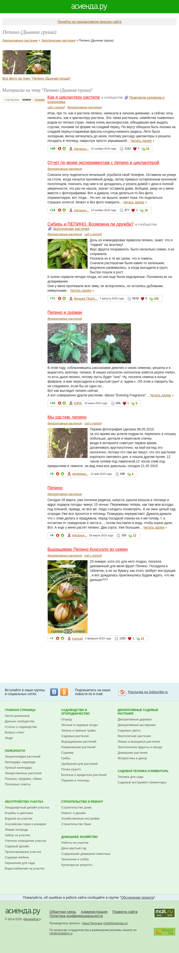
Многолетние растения (134, 736)
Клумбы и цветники (19, 813)
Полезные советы (18, 784)
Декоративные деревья (135, 719)
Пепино (55, 487)
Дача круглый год (73, 848)
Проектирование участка (23, 852)
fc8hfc (78, 403)
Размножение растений (78, 747)
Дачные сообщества (19, 721)
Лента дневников (17, 716)
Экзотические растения (58, 40)
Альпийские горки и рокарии (25, 824)
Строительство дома (76, 807)
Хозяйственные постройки (80, 818)
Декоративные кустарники (137, 725)
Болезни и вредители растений (84, 775)
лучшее (39, 99)
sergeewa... (80, 474)
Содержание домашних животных (85, 854)
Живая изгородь (16, 829)
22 (147, 149)
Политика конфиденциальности (76, 916)
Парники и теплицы (75, 780)
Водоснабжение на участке (24, 868)
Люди (9, 738)
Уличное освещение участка (25, 841)
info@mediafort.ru (61, 933)
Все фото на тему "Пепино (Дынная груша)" (36, 78)
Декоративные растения (20, 40)
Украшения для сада (20, 863)
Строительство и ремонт (82, 801)
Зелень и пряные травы (78, 730)
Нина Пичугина (92, 923)
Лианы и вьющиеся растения (139, 741)
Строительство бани (76, 824)
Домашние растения (133, 752)
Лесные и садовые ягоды (79, 725)
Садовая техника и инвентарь (143, 771)
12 (134, 535)
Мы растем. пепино (67, 417)
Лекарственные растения (23, 773)
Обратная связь (62, 912)
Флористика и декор (132, 758)
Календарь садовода (20, 762)
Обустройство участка (24, 801)
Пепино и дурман (65, 312)
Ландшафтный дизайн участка (27, 807)
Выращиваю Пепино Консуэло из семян (88, 549)
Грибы (65, 758)
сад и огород (56, 107)
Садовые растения (75, 736)
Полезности (15, 751)
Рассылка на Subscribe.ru (148, 692)
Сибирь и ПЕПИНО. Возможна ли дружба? (91, 224)
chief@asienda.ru (115, 923)
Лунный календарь (18, 767)
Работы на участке (75, 842)
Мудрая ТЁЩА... (85, 298)
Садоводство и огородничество (75, 711)
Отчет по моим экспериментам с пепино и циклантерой (103, 162)
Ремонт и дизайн (73, 813)
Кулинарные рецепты (76, 865)
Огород (66, 719)
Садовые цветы (129, 730)
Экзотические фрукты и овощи (140, 747)
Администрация (94, 912)
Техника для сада (130, 777)
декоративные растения (84, 107)
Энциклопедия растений (22, 756)
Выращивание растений (78, 741)
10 (146, 210)
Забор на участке (17, 835)
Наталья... (81, 149)
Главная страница (20, 710)
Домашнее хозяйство (79, 837)
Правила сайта (125, 912)
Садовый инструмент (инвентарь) (142, 782)
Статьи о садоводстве (21, 727)
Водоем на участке (18, 818)
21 (142, 638)
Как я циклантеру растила (74, 97)
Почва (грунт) (71, 769)
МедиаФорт (32, 919)
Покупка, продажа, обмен (23, 778)
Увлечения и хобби (75, 859)
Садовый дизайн (17, 846)
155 (156, 298)
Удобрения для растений (79, 764)
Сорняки (67, 752)
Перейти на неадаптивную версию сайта (89, 22)
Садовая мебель (17, 857)
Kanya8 (77, 638)
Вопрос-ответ (14, 732)
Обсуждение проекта (137, 897)
